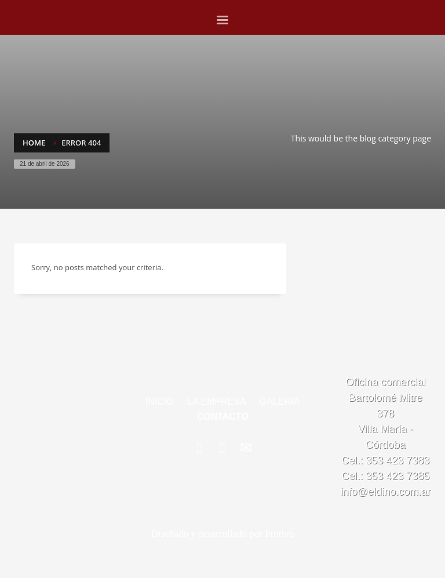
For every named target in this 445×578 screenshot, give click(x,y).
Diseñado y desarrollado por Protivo (222, 533)
